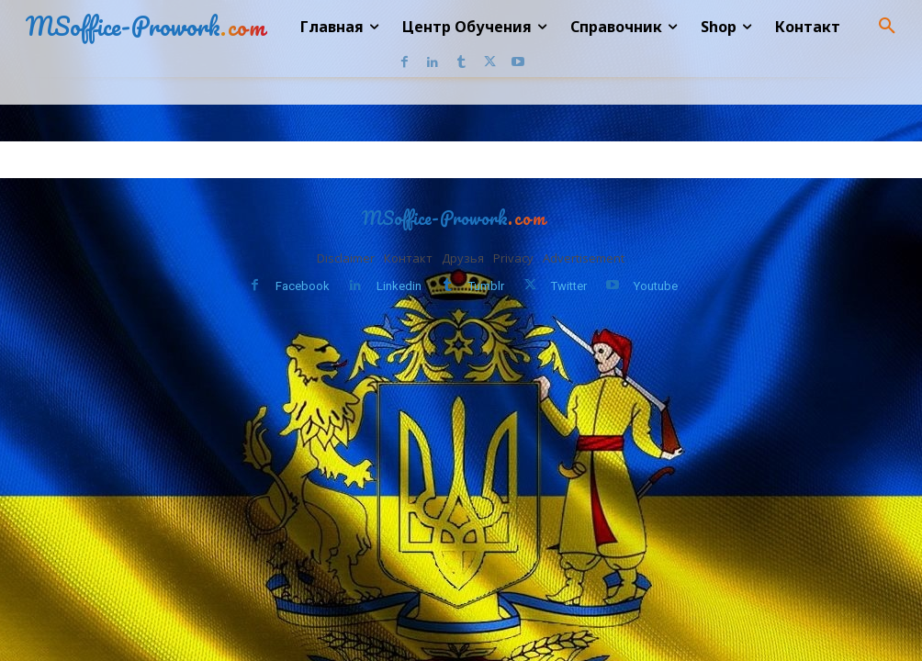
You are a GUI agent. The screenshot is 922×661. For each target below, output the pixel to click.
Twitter (569, 286)
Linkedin (399, 286)
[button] (887, 27)
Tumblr (486, 286)
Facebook (302, 286)
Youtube (656, 286)
